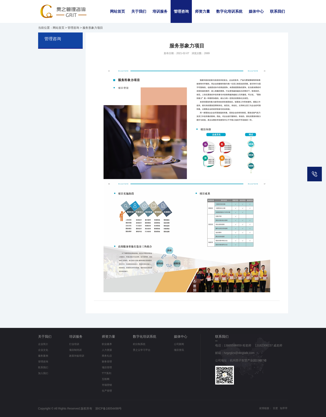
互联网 (105, 379)
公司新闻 (179, 344)
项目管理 (107, 367)
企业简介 (43, 344)
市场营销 (107, 384)
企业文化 (43, 350)
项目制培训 (75, 350)
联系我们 (277, 11)
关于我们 (138, 11)
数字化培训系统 (229, 11)
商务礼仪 (107, 355)
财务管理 (107, 361)
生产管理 (107, 390)
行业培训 (74, 344)
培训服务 (159, 11)
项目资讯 (179, 350)
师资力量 (202, 11)
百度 (275, 408)
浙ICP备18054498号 (108, 408)
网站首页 (117, 11)
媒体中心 (256, 11)
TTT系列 (106, 373)
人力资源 (107, 350)
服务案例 (43, 355)
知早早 (283, 408)
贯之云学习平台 (141, 350)
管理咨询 (181, 11)
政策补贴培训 (76, 355)
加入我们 (43, 373)
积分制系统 (139, 344)
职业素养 (107, 344)
